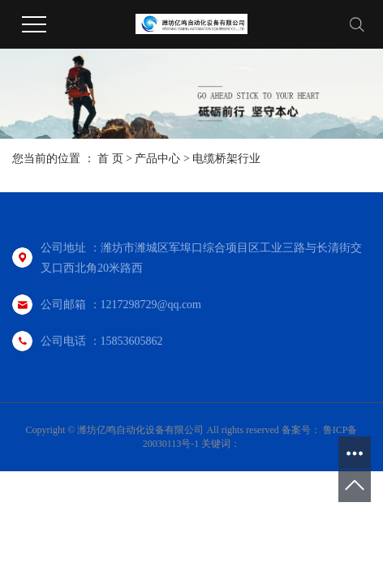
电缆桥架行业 (226, 158)
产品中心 (157, 158)
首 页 (110, 158)
